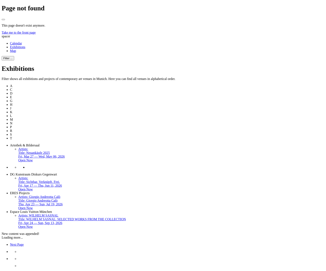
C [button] (11, 89)
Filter (7, 58)
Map (13, 51)
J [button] (10, 108)
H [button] (11, 104)
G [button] (11, 101)
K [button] (11, 112)
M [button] (11, 119)
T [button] (11, 138)
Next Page (17, 244)
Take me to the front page (19, 32)
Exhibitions (17, 47)
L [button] (11, 116)
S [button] (11, 134)
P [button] (11, 127)
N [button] (11, 123)
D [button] (11, 93)
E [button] (11, 97)
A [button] (11, 86)
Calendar (16, 43)
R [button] (11, 130)
